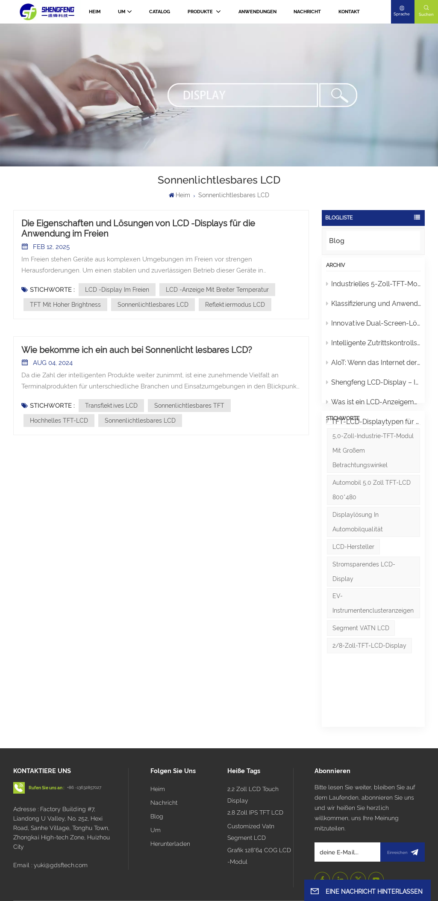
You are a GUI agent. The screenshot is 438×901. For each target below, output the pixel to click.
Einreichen (402, 821)
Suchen (426, 14)
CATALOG (159, 12)
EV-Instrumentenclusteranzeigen (373, 641)
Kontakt (349, 12)
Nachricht (307, 12)
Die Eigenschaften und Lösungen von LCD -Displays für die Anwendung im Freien (138, 228)
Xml (282, 881)
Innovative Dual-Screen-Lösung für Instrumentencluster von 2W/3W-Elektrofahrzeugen (373, 328)
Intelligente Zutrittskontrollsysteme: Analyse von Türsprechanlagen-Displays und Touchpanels (373, 348)
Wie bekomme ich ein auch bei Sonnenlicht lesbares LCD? (136, 350)
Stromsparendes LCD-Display (363, 609)
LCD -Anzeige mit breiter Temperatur (217, 289)
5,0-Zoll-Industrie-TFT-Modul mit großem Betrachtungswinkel (373, 489)
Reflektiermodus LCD (235, 304)
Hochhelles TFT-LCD (59, 420)
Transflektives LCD (111, 405)
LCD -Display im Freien (117, 289)
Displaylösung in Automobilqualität (357, 559)
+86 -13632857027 (84, 757)
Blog (336, 241)
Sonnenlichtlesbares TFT (189, 405)
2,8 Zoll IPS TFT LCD (255, 782)
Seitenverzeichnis (246, 881)
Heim (94, 12)
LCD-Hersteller (353, 584)
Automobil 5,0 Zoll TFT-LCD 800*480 (371, 528)
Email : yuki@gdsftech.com (50, 834)
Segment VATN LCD (360, 666)
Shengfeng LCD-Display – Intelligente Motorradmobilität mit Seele (373, 387)
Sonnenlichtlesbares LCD (153, 304)
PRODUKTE (201, 12)
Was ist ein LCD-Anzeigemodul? (373, 407)
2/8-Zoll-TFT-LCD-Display (369, 683)
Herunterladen (170, 812)
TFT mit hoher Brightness (65, 304)
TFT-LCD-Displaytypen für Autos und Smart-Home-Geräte (373, 427)
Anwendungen (257, 12)
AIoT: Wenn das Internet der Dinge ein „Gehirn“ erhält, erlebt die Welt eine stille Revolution (373, 368)
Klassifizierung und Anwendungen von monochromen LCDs (373, 309)
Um (121, 12)
